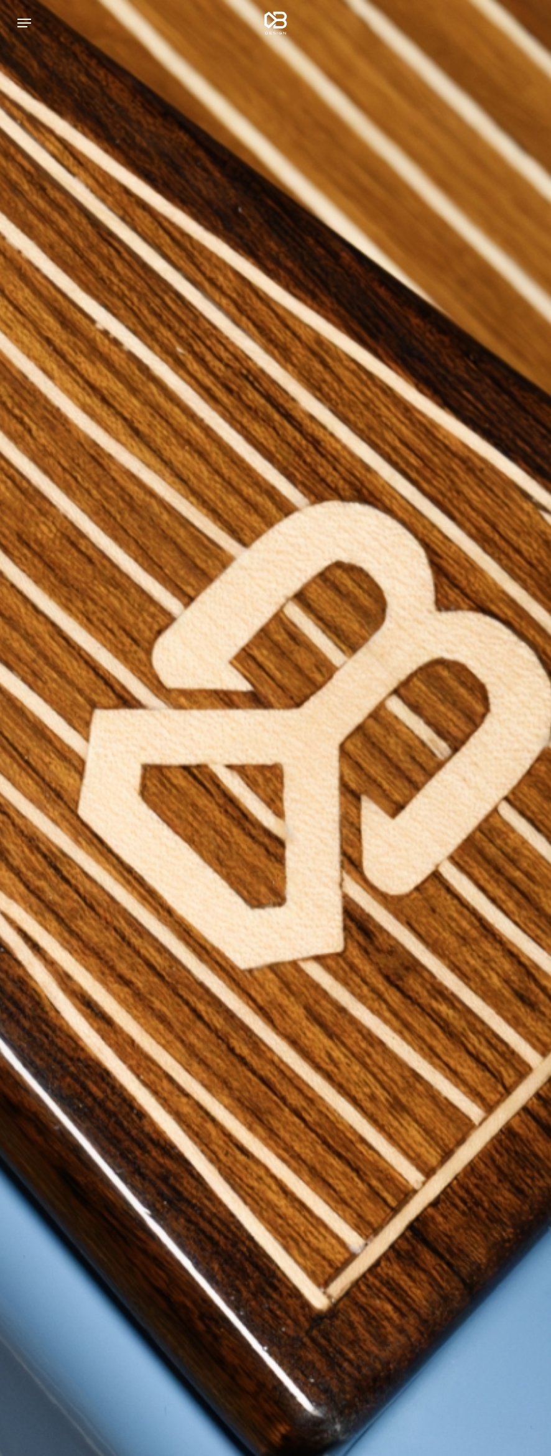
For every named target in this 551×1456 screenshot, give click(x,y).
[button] (24, 23)
